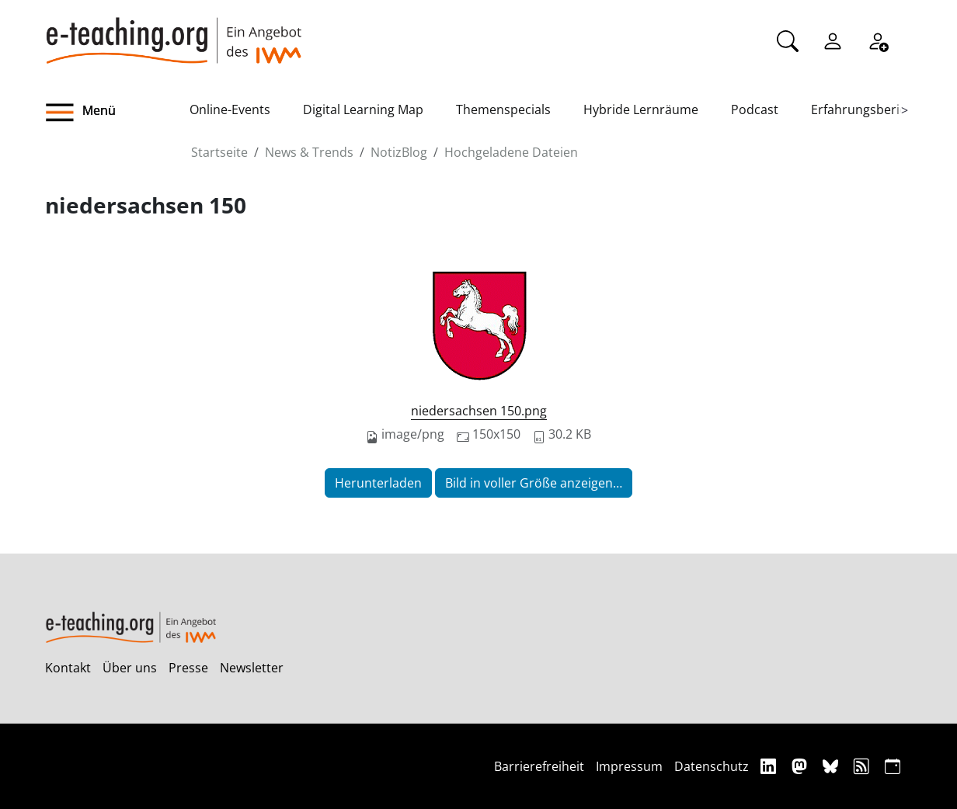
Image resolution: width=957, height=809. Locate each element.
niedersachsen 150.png (479, 410)
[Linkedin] (770, 765)
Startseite (219, 152)
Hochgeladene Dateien (511, 152)
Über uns (130, 667)
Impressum (629, 766)
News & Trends (309, 152)
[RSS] (863, 765)
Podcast (754, 109)
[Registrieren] (878, 39)
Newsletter (252, 667)
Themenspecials (503, 109)
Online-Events (230, 109)
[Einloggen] (833, 39)
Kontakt (68, 667)
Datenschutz (711, 766)
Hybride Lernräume (640, 109)
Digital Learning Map (363, 109)
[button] (117, 112)
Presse (188, 667)
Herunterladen (378, 482)
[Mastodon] (801, 765)
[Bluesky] (832, 765)
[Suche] (788, 39)
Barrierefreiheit (539, 766)
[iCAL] (892, 765)
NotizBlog (399, 152)
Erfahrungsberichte (868, 109)
